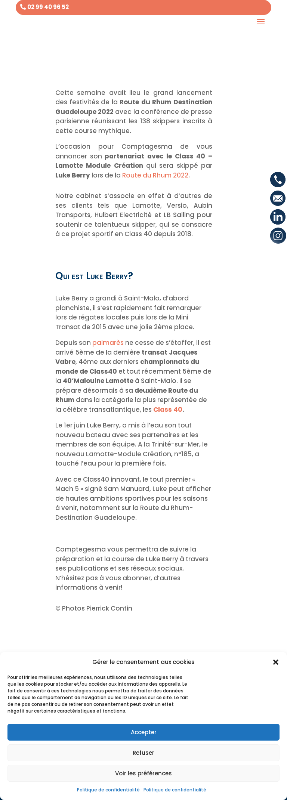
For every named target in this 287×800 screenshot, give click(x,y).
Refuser (143, 753)
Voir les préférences (143, 773)
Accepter (144, 732)
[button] (276, 662)
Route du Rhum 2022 (155, 175)
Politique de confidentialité (108, 790)
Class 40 (167, 409)
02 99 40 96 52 (48, 7)
